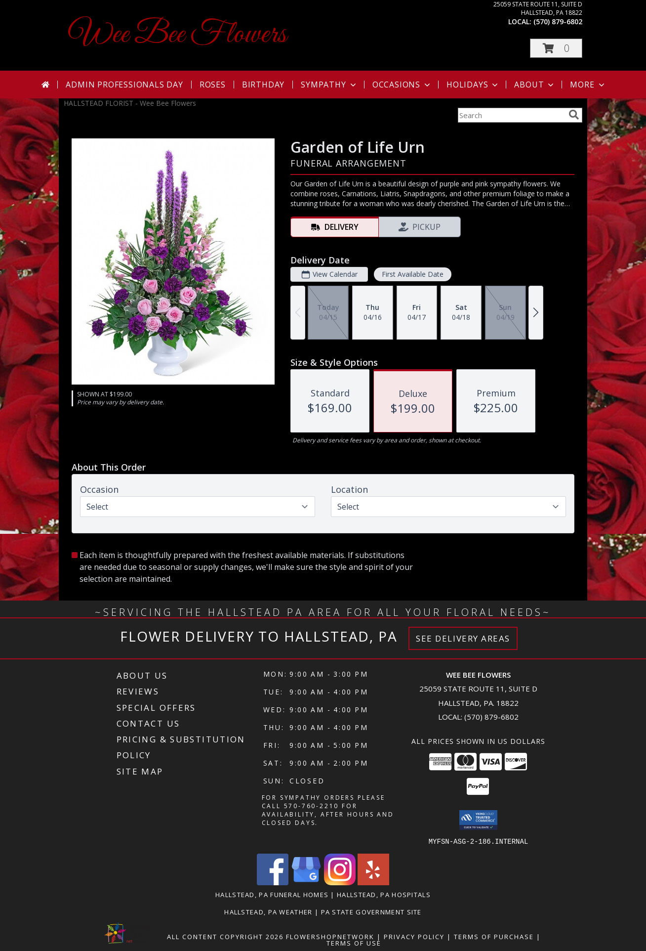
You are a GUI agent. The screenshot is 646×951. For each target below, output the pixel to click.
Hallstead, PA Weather (268, 911)
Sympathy (329, 84)
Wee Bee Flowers (177, 35)
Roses (213, 84)
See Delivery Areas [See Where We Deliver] (463, 638)
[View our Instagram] (340, 882)
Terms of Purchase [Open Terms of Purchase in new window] (494, 936)
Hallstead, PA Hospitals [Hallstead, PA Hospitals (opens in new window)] (384, 894)
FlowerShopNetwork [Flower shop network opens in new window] (330, 936)
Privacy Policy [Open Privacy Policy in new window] (414, 936)
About (535, 84)
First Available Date (413, 274)
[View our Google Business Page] (306, 882)
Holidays (473, 84)
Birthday (263, 84)
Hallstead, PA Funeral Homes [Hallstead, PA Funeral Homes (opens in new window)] (271, 894)
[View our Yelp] (373, 882)
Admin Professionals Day (124, 84)
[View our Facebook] (272, 882)
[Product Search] (511, 115)
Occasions (402, 84)
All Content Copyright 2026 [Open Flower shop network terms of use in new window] (225, 936)
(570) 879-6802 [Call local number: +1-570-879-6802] (557, 21)
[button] (556, 48)
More (588, 84)
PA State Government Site (371, 911)
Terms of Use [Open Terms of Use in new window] (353, 942)
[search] (574, 114)
